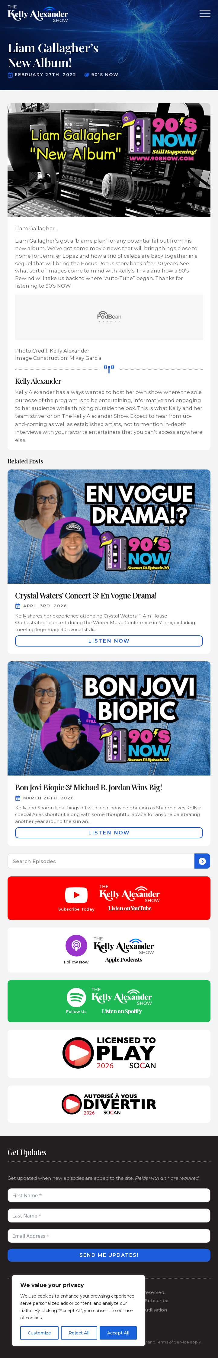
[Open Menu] (205, 13)
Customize (39, 1333)
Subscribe (156, 1300)
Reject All (79, 1333)
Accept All (118, 1333)
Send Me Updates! (109, 1255)
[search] (202, 861)
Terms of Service (172, 1342)
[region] (78, 1310)
